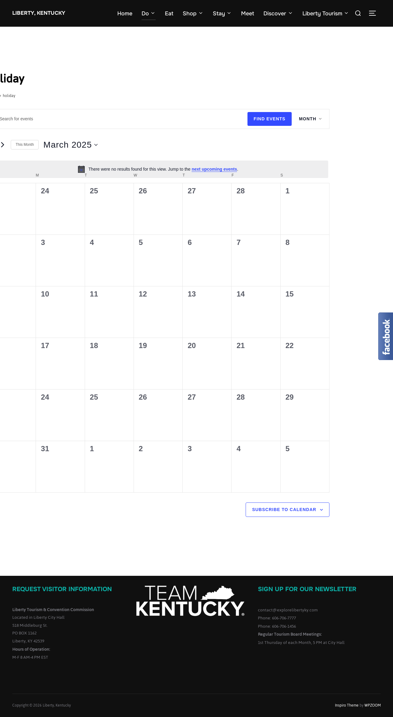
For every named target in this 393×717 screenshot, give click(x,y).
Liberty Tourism (325, 13)
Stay (222, 13)
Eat (169, 13)
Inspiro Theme (347, 705)
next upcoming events (214, 169)
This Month (25, 144)
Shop (193, 13)
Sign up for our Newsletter (307, 589)
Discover (278, 13)
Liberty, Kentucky (38, 13)
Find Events (270, 118)
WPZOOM (372, 705)
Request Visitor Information (62, 589)
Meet (247, 13)
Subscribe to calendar (284, 509)
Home (124, 13)
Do (149, 13)
